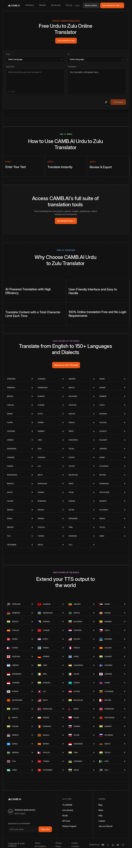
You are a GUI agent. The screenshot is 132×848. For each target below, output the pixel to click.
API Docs (66, 821)
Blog (100, 805)
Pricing (69, 5)
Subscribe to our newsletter (19, 823)
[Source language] (35, 59)
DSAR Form (94, 844)
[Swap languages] (106, 102)
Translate (118, 102)
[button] (30, 5)
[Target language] (97, 59)
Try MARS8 (67, 805)
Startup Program (69, 826)
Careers (101, 821)
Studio (65, 815)
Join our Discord (105, 826)
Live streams (67, 810)
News (100, 810)
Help (100, 815)
